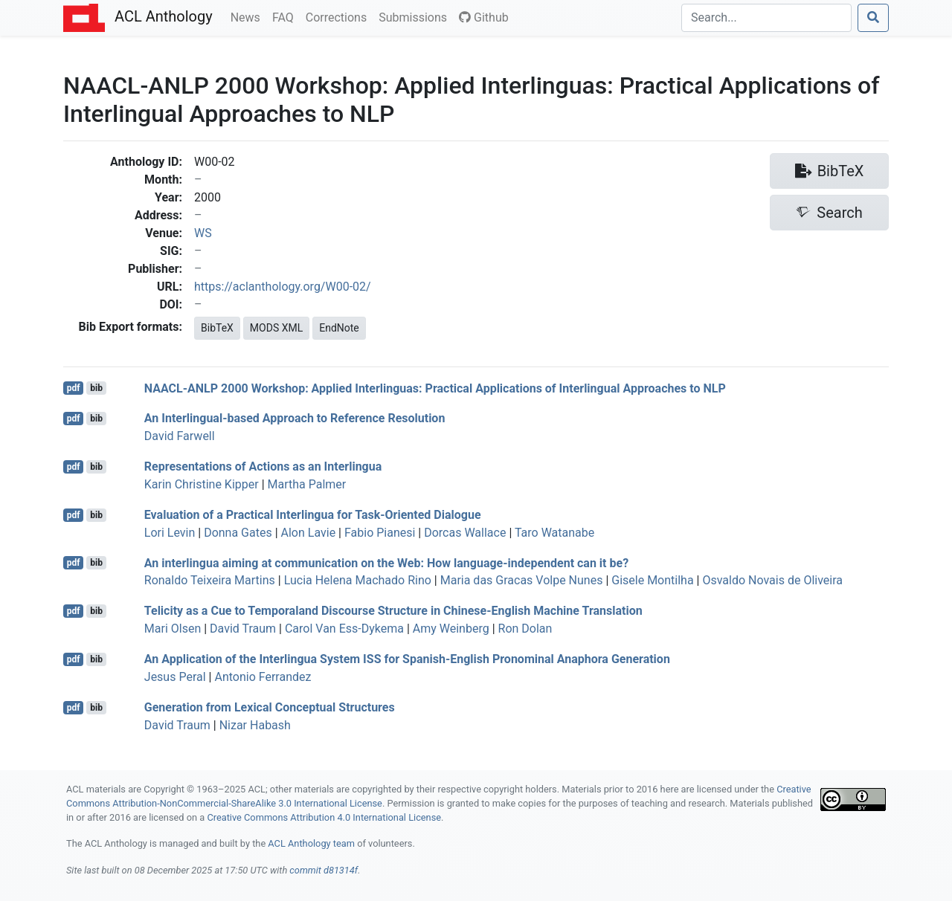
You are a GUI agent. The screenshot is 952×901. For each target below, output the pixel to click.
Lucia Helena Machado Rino (357, 580)
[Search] (766, 18)
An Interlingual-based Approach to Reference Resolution (295, 418)
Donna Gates (238, 533)
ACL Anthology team (311, 843)
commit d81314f (323, 870)
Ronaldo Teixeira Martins (209, 580)
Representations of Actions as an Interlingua (263, 466)
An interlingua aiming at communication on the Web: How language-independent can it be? (386, 562)
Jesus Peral (175, 677)
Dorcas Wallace (465, 533)
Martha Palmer (307, 484)
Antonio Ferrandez (262, 677)
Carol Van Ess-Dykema (344, 628)
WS (203, 233)
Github (484, 17)
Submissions (416, 16)
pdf (73, 388)
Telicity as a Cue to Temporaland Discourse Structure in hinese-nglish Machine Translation (393, 611)
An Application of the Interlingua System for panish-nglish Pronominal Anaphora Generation (407, 659)
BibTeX (217, 328)
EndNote (339, 328)
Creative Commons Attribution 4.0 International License (324, 817)
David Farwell (179, 436)
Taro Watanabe (554, 533)
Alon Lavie (308, 533)
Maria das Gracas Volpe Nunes (521, 580)
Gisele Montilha (652, 580)
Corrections (339, 16)
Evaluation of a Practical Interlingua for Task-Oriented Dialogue (312, 515)
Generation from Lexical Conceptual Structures (269, 707)
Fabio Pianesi (379, 533)
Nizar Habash (255, 725)
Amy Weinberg (451, 628)
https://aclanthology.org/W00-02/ (282, 287)
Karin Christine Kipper (201, 484)
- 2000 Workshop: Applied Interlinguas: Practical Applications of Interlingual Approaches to (435, 388)
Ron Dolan (525, 628)
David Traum (243, 628)
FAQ (286, 16)
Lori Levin (170, 533)
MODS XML (276, 328)
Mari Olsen (172, 628)
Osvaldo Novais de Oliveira (772, 580)
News (248, 16)
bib (96, 388)
